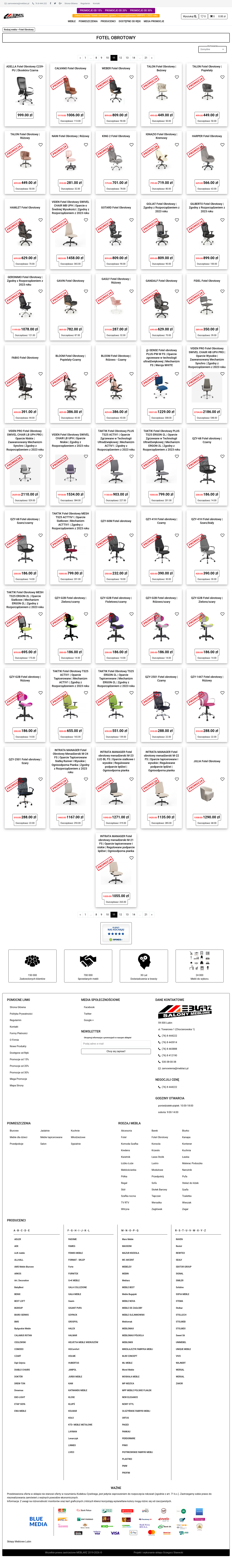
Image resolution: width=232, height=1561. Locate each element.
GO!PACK (72, 1315)
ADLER (17, 1239)
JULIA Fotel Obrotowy (207, 761)
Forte (70, 1267)
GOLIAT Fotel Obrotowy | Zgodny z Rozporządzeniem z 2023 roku (162, 207)
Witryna (125, 1209)
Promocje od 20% (19, 1066)
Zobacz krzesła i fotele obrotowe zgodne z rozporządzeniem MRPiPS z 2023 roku (116, 15)
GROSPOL (73, 1321)
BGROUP (18, 1308)
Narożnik (187, 1169)
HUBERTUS (73, 1363)
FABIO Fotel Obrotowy (25, 357)
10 (107, 57)
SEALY (179, 1260)
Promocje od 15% (19, 1059)
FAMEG (71, 1246)
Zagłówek (157, 1209)
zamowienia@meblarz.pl (17, 3)
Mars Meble (127, 1239)
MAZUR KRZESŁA (130, 1253)
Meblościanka (128, 1169)
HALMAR (72, 1335)
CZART (17, 1356)
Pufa (184, 1176)
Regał (124, 1183)
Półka (124, 1176)
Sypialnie (76, 1143)
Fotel (123, 1137)
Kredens (125, 1150)
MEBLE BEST (128, 1287)
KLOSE (71, 1397)
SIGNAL (179, 1273)
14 (133, 57)
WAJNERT (181, 1363)
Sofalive (180, 1287)
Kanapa (186, 1137)
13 (127, 57)
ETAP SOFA (19, 1404)
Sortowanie (212, 46)
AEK (16, 1246)
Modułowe (157, 1169)
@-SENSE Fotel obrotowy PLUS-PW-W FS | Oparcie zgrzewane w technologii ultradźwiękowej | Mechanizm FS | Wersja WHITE (161, 358)
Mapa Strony (17, 1085)
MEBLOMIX (127, 1342)
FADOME (72, 1239)
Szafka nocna (128, 1196)
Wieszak (186, 1202)
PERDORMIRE (128, 1438)
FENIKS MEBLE (75, 1253)
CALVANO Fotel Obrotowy (70, 68)
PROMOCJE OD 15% (91, 10)
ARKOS (17, 1273)
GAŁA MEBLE (74, 1294)
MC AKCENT (128, 1260)
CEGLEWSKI (20, 1342)
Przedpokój (158, 1176)
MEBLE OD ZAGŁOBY (132, 1308)
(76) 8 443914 (167, 1042)
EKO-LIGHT (19, 1397)
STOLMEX (181, 1328)
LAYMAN (72, 1431)
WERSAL (180, 1370)
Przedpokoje (16, 1143)
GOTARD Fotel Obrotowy (116, 207)
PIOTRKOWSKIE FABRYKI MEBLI (137, 1452)
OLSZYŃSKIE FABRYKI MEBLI (136, 1411)
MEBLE (72, 21)
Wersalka (157, 1202)
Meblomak (127, 1321)
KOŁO (71, 1418)
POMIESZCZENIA (88, 21)
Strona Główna (70, 3)
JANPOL (72, 1370)
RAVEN (179, 1239)
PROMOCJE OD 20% (116, 10)
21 (146, 57)
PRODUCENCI (108, 21)
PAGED (125, 1424)
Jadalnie (45, 1130)
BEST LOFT (19, 1301)
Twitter (87, 1013)
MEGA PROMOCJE (154, 21)
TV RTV (125, 1202)
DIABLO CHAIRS (22, 1370)
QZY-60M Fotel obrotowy (116, 521)
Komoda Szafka (129, 1143)
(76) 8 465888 (167, 1048)
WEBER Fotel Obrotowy (116, 68)
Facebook (89, 1007)
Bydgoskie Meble (22, 1328)
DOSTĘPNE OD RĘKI (130, 21)
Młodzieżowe (78, 1137)
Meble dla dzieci (18, 1137)
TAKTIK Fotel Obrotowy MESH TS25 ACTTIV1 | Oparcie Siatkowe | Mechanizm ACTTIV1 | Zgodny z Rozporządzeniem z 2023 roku (70, 521)
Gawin (71, 1301)
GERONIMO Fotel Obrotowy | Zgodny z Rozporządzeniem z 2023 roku (25, 280)
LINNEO (72, 1445)
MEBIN (125, 1273)
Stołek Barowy (159, 1189)
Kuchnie (75, 1130)
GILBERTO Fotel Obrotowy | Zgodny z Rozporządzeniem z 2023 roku (207, 207)
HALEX (71, 1328)
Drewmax (18, 1390)
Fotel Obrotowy (160, 1137)
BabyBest (18, 1287)
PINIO (125, 1445)
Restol (179, 1246)
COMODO (18, 1349)
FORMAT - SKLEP (76, 1260)
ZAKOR (179, 1383)
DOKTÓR (18, 1376)
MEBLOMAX (128, 1328)
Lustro (155, 1163)
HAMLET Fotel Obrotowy (25, 207)
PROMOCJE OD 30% (141, 10)
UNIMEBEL (181, 1342)
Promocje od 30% (19, 1072)
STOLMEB (181, 1321)
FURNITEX (73, 1273)
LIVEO (71, 1452)
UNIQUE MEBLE (183, 1349)
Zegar (185, 1209)
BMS (16, 1321)
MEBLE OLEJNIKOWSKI (133, 1315)
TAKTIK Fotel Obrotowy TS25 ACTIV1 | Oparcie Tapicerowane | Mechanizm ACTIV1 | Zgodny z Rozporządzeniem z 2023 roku (70, 679)
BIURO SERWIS (21, 1315)
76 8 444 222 (39, 3)
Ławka (185, 1156)
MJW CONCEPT (129, 1356)
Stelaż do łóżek (190, 1183)
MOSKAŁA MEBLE (130, 1376)
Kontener (187, 1143)
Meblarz (126, 1280)
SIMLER (179, 1280)
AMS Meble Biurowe (24, 1267)
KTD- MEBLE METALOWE (80, 1424)
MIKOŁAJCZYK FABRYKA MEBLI (137, 1349)
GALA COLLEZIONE (77, 1287)
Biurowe (14, 1130)
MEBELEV (126, 1267)
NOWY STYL (128, 1404)
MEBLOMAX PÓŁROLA (133, 1335)
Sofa (154, 1183)
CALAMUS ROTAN (23, 1335)
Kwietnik (125, 1156)
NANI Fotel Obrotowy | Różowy (70, 136)
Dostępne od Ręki (19, 1052)
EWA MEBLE (20, 1411)
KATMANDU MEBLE (77, 1390)
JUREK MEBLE (75, 1376)
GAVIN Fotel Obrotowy (70, 280)
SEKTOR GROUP (183, 1267)
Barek (155, 1130)
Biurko (185, 1130)
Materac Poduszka (192, 1163)
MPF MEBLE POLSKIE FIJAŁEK (136, 1390)
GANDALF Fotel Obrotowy (161, 280)
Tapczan (156, 1196)
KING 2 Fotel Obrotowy (116, 136)
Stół (123, 1189)
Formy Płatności (19, 1033)
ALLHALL (18, 1260)
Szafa (185, 1189)
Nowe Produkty (18, 1046)
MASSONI (127, 1246)
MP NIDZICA (128, 1383)
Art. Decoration (21, 1280)
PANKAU (126, 1431)
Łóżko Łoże (127, 1163)
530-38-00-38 (167, 1061)
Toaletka (186, 1196)
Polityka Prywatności (21, 1013)
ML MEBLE (127, 1363)
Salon (43, 1143)
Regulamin (85, 3)
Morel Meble (128, 1370)
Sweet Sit (180, 1335)
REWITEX (180, 1253)
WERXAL (180, 1376)
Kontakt (96, 3)
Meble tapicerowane (51, 1137)
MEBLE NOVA (128, 1301)
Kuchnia (186, 1150)
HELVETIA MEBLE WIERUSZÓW (83, 1342)
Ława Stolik (158, 1156)
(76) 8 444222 (167, 1035)
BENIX (17, 1294)
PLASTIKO (127, 1459)
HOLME (71, 1356)
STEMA (179, 1301)
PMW (124, 1466)
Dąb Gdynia (19, 1363)
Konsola (156, 1143)
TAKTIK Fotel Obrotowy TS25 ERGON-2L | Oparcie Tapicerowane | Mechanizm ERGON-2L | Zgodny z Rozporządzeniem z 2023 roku (116, 679)
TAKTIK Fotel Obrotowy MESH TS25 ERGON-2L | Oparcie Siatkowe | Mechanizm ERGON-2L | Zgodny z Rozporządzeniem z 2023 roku (25, 600)
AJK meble (19, 1253)
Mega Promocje (18, 1078)
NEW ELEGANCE (130, 1397)
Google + (89, 1020)
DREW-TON (19, 1383)
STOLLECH (181, 1315)
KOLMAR (72, 1411)
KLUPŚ (71, 1404)
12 (120, 57)
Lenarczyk (73, 1438)
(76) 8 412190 (167, 1055)
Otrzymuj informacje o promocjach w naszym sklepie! (107, 1037)
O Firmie (14, 1039)
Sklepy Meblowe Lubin (19, 1541)
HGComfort (73, 1349)
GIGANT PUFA (75, 1308)
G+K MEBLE (74, 1280)
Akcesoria (126, 1130)
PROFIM (126, 1473)
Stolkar (179, 1308)
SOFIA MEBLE (182, 1294)
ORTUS (125, 1418)
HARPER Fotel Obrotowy (207, 136)
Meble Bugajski (129, 1294)
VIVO (178, 1356)
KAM (70, 1383)
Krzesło (156, 1150)
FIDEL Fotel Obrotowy (207, 280)
